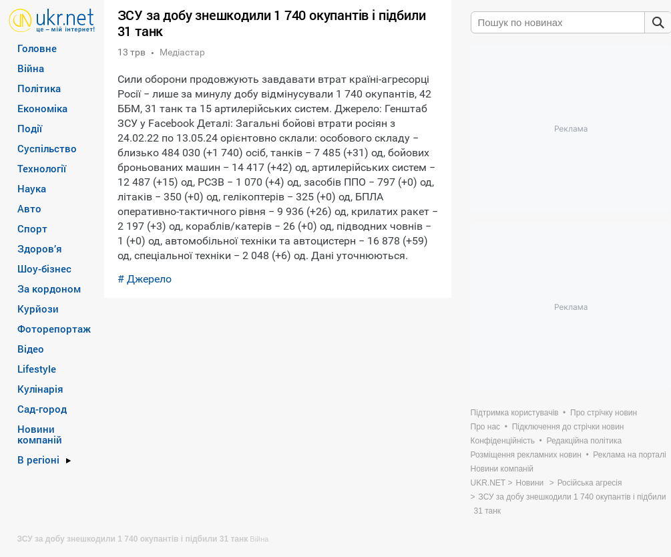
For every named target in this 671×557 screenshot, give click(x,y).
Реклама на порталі (629, 454)
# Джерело (145, 278)
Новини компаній (39, 434)
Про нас (486, 426)
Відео (30, 348)
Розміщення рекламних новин (526, 454)
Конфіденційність (503, 440)
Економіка (42, 108)
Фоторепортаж (54, 328)
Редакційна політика (584, 440)
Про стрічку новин (603, 412)
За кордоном (49, 288)
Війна (30, 68)
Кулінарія (40, 388)
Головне (37, 48)
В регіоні (38, 459)
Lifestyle (36, 368)
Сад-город (42, 408)
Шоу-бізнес (44, 268)
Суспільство (47, 148)
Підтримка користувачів (515, 412)
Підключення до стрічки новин (568, 426)
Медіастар (182, 52)
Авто (29, 208)
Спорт (32, 228)
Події (29, 128)
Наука (31, 188)
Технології (41, 168)
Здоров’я (39, 248)
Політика (39, 88)
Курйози (38, 308)
